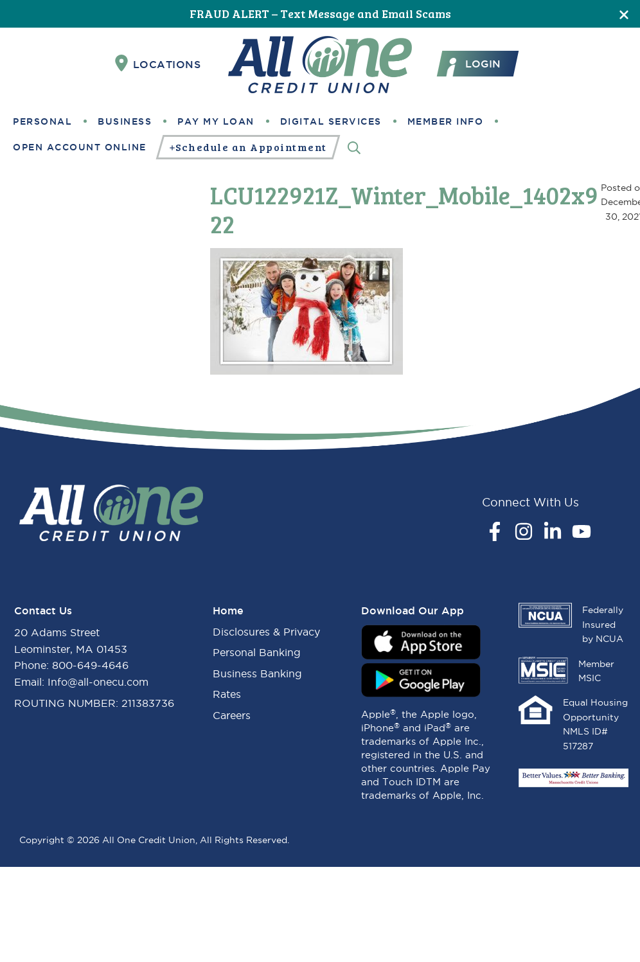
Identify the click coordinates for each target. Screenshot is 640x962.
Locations (158, 63)
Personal (42, 121)
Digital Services (331, 121)
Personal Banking (257, 652)
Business (125, 121)
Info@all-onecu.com (98, 682)
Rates (227, 694)
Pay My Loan (215, 121)
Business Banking (257, 673)
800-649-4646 (90, 665)
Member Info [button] (445, 121)
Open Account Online (80, 147)
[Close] (624, 14)
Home (228, 610)
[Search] (354, 146)
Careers (232, 715)
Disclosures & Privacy (266, 631)
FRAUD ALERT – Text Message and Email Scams (320, 13)
